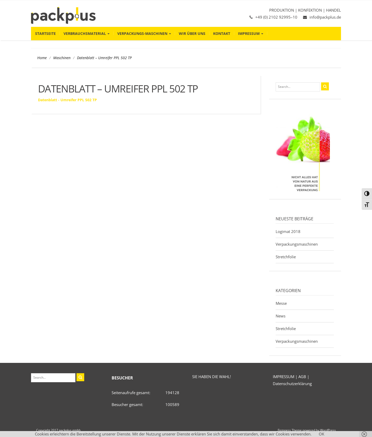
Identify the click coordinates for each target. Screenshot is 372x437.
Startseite (45, 33)
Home (42, 58)
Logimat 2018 (288, 231)
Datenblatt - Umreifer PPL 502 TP (67, 99)
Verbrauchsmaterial (87, 33)
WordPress (328, 430)
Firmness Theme (290, 430)
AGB (302, 376)
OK (321, 433)
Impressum (250, 33)
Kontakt (221, 33)
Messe (281, 303)
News (280, 315)
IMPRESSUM (283, 376)
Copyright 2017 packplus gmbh (58, 430)
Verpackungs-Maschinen (144, 33)
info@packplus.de (325, 17)
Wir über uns (192, 33)
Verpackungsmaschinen (297, 244)
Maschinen (62, 58)
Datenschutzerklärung (292, 383)
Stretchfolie (286, 256)
